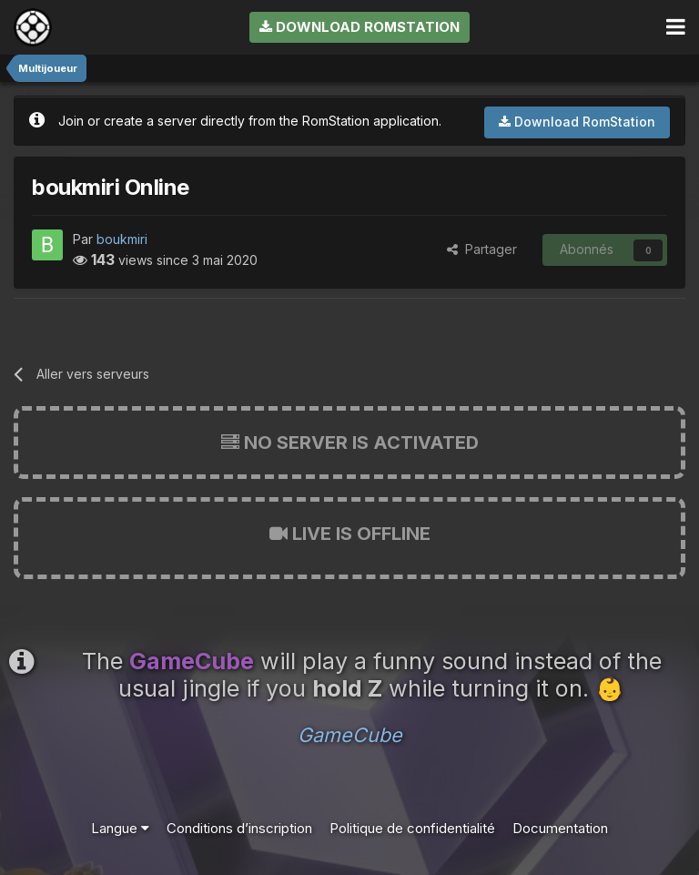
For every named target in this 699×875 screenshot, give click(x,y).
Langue (120, 828)
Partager (482, 249)
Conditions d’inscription (239, 828)
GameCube (350, 735)
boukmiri (121, 239)
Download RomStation (359, 27)
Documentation (560, 828)
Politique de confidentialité (412, 828)
